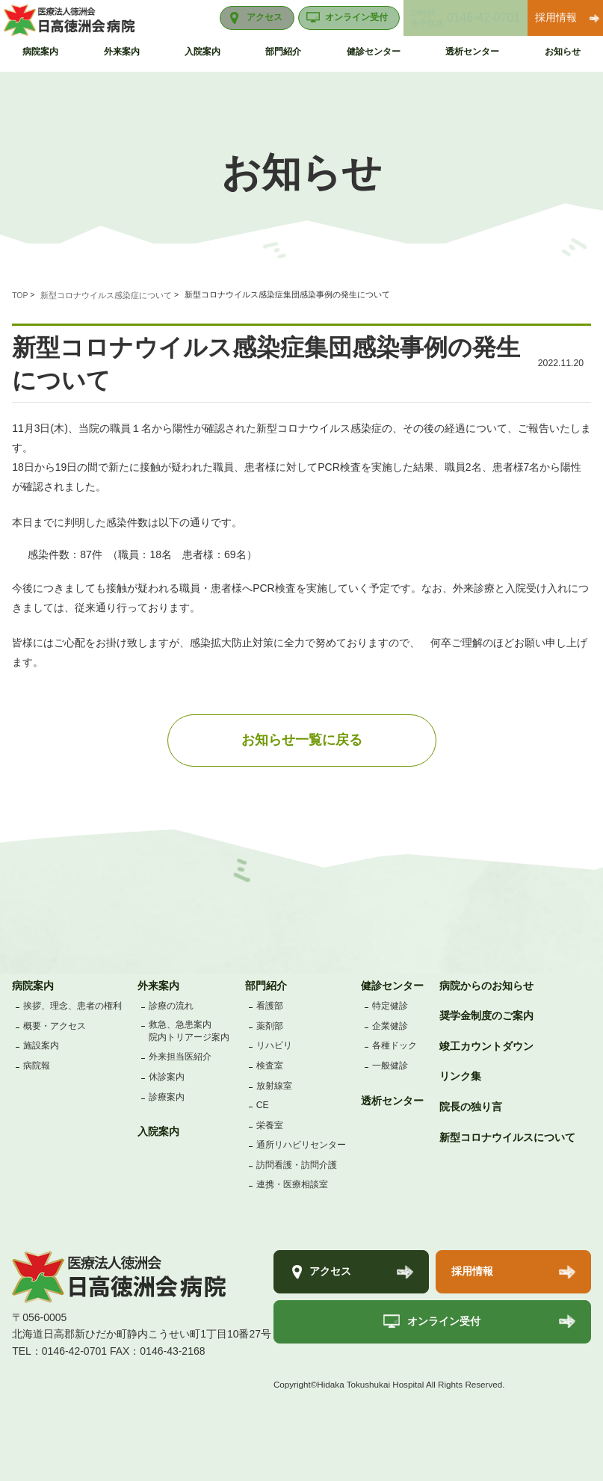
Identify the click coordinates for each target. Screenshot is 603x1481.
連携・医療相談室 (292, 1184)
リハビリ (274, 1045)
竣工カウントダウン (486, 1046)
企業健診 (390, 1026)
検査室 (269, 1065)
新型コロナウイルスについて (507, 1137)
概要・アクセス (54, 1026)
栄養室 (269, 1125)
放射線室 (274, 1085)
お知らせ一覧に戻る (301, 739)
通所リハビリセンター (301, 1145)
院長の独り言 (470, 1107)
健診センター (392, 986)
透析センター (392, 1101)
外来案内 (158, 986)
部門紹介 (266, 986)
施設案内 (41, 1045)
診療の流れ (171, 1006)
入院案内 (158, 1131)
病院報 (36, 1065)
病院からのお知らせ (486, 986)
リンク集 (460, 1076)
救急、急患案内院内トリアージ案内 (189, 1030)
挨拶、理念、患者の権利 (72, 1006)
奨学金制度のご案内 (486, 1015)
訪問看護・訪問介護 (296, 1165)
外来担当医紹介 (180, 1056)
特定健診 (390, 1006)
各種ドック (394, 1045)
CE (262, 1105)
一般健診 (390, 1065)
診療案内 (167, 1097)
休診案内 (167, 1077)
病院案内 (33, 986)
